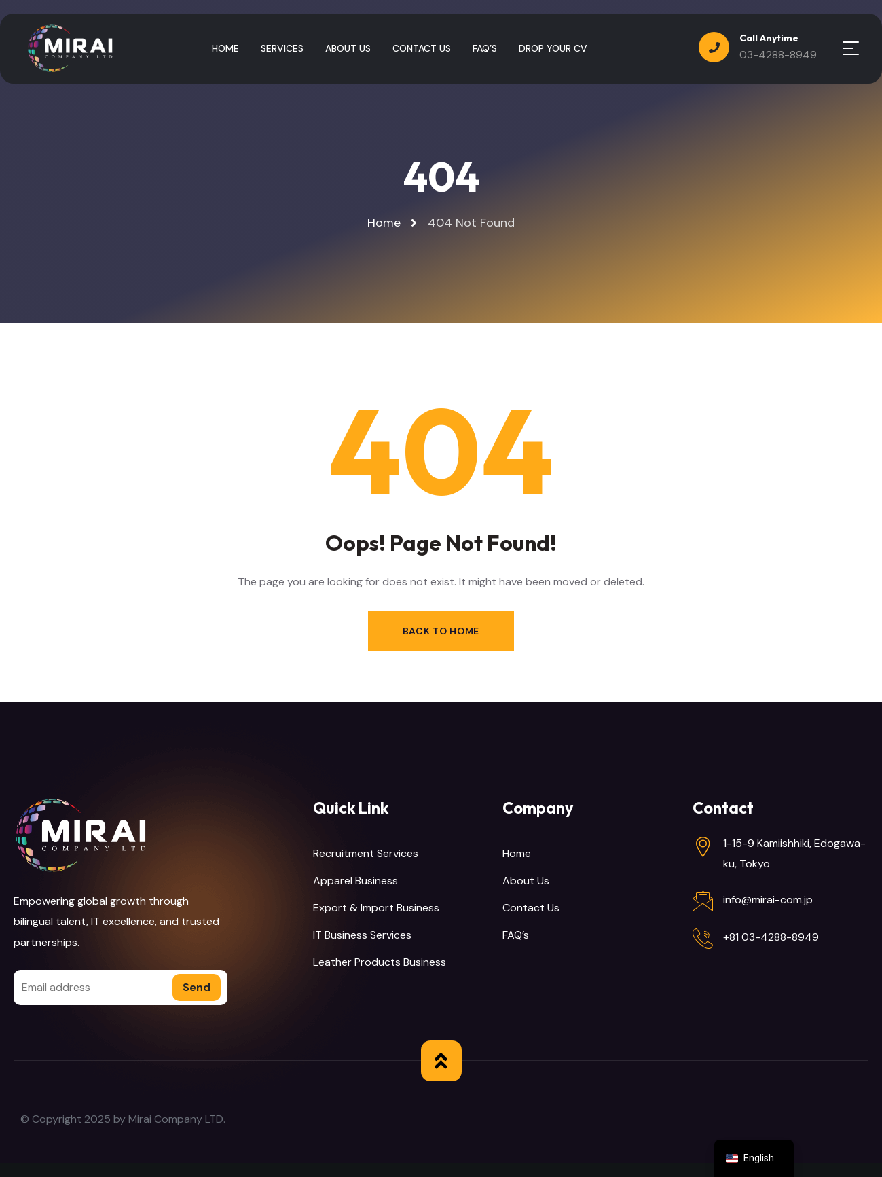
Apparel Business (355, 880)
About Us (525, 880)
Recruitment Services (365, 853)
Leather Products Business (379, 962)
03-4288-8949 (778, 55)
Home (516, 853)
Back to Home (441, 631)
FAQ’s (515, 935)
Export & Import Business (376, 908)
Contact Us (530, 908)
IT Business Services (362, 935)
